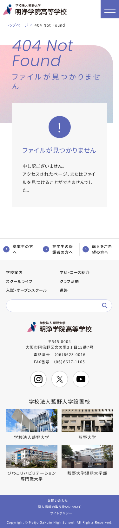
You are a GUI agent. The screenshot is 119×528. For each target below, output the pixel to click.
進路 (64, 290)
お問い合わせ (58, 500)
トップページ (17, 25)
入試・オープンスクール (26, 290)
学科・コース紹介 (75, 272)
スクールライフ (19, 281)
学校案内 (14, 272)
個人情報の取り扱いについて (59, 506)
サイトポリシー (61, 513)
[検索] (54, 305)
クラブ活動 (69, 281)
